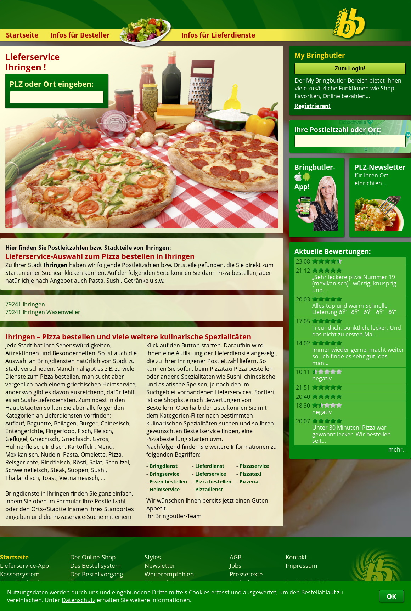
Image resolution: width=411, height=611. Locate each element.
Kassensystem (20, 574)
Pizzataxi (250, 473)
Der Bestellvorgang (96, 574)
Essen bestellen (168, 481)
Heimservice (165, 489)
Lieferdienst (209, 466)
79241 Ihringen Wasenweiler (42, 312)
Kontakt (296, 557)
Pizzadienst (209, 489)
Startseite (22, 34)
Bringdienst (164, 466)
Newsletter (160, 565)
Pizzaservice (254, 466)
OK (391, 596)
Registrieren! (312, 106)
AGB (236, 557)
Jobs (235, 565)
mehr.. (397, 449)
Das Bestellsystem (95, 565)
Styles (153, 557)
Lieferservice (210, 473)
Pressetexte (246, 574)
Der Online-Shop (93, 557)
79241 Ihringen (25, 304)
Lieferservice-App (24, 565)
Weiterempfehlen (169, 574)
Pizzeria (249, 481)
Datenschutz (78, 600)
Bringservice (164, 473)
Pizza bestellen (213, 481)
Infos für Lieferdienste (218, 34)
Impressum (301, 565)
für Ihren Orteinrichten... (380, 197)
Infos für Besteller (80, 34)
